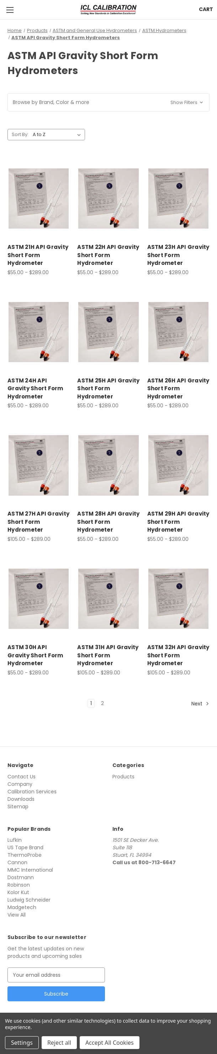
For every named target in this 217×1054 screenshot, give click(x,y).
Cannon (17, 862)
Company (19, 784)
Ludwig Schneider (29, 899)
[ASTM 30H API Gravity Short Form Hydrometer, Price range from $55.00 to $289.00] (39, 598)
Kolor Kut (18, 892)
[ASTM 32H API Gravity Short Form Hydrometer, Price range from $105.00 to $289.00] (178, 598)
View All (16, 914)
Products (123, 776)
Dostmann (20, 877)
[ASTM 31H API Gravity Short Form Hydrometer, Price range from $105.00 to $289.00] (108, 598)
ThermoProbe (24, 855)
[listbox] (58, 134)
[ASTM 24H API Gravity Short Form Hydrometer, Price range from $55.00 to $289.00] (39, 332)
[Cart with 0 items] (206, 9)
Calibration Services (32, 791)
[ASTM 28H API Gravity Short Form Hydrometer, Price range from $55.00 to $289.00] (108, 465)
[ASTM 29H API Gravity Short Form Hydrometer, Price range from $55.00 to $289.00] (178, 465)
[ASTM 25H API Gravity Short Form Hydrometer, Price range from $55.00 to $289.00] (108, 332)
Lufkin (14, 840)
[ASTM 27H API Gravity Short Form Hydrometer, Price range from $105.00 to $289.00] (39, 465)
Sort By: (20, 134)
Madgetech (21, 907)
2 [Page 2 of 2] (102, 703)
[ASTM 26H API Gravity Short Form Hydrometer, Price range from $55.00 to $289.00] (178, 332)
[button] (108, 102)
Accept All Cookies (109, 1043)
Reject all (59, 1043)
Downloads (21, 799)
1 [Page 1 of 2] (91, 703)
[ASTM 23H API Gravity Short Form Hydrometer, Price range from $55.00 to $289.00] (178, 198)
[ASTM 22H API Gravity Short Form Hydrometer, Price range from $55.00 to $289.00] (108, 198)
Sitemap (17, 806)
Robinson (18, 884)
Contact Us (21, 776)
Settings (22, 1043)
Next (200, 703)
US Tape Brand (25, 847)
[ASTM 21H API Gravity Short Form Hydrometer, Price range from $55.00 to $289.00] (39, 198)
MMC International (30, 869)
